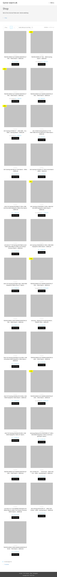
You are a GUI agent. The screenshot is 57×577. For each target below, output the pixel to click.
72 (50, 27)
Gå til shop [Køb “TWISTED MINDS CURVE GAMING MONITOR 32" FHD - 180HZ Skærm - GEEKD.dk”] (15, 328)
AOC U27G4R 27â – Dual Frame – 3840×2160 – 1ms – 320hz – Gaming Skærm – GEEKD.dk (41, 472)
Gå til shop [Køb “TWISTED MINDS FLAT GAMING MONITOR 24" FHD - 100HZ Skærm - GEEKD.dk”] (41, 101)
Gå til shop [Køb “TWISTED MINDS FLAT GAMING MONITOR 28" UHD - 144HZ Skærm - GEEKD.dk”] (15, 479)
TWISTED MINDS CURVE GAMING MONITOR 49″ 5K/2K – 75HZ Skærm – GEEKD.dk (15, 548)
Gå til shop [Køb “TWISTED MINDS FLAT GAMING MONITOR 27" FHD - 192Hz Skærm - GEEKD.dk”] (41, 291)
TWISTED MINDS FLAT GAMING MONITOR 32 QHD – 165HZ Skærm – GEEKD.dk (42, 358)
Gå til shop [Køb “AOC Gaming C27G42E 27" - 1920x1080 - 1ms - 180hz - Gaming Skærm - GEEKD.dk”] (15, 138)
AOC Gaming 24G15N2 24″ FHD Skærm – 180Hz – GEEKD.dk (15, 170)
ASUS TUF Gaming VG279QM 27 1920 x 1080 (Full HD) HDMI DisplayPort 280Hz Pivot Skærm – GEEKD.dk (15, 208)
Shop (6, 18)
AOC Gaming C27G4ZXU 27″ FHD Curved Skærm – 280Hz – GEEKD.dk (42, 170)
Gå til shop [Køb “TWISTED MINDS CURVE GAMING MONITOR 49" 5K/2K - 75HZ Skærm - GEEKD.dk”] (15, 554)
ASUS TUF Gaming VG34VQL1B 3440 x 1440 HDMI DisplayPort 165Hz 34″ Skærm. (15, 433)
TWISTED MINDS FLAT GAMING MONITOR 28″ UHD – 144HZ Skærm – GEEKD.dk (15, 472)
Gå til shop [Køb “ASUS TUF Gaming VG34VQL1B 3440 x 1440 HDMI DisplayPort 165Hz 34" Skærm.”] (15, 440)
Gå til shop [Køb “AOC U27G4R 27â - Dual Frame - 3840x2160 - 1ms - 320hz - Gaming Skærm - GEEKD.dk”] (41, 479)
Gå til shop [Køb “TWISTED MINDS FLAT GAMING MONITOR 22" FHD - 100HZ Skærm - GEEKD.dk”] (15, 64)
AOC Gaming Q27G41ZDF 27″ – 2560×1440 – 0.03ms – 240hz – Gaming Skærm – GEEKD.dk (42, 509)
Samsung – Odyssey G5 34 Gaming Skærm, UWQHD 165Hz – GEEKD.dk (41, 321)
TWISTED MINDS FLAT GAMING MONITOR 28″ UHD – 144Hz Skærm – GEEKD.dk (41, 396)
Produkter (15, 55)
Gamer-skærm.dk (10, 2)
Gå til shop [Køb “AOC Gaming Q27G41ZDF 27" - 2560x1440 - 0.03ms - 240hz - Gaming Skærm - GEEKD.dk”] (41, 516)
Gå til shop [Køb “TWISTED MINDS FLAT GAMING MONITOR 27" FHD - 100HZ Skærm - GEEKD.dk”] (15, 101)
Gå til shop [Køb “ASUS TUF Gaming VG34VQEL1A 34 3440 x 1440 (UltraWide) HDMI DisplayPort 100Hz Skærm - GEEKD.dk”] (15, 366)
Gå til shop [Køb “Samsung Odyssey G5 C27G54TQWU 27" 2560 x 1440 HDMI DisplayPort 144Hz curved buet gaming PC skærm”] (41, 442)
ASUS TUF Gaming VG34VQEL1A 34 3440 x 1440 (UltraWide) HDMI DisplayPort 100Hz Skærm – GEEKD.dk (15, 359)
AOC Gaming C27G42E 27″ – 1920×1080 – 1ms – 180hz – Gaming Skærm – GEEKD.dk (15, 131)
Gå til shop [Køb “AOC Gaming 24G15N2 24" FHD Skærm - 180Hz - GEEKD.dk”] (15, 176)
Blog (31, 573)
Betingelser (35, 573)
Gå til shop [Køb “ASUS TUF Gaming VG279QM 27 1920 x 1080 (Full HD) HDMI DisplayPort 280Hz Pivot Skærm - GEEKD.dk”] (15, 215)
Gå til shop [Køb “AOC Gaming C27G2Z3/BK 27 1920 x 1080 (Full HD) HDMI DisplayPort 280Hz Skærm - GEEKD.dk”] (41, 215)
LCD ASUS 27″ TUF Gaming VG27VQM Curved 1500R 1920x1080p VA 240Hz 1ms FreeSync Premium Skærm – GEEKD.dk (15, 246)
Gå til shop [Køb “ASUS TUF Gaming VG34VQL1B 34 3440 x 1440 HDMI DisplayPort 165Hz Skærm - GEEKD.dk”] (15, 403)
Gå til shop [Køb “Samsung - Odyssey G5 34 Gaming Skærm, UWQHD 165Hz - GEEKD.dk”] (41, 328)
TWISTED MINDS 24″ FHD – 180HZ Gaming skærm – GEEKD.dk (41, 57)
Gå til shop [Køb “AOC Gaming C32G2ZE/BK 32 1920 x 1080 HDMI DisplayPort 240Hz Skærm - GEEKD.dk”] (41, 252)
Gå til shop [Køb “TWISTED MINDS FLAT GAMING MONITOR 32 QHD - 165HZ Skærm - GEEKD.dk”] (41, 365)
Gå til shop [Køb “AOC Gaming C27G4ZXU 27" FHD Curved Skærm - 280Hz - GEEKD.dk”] (41, 176)
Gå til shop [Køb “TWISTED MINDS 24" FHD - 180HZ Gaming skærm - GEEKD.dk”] (41, 64)
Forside (20, 573)
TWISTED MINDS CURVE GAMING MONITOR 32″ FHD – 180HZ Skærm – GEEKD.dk (15, 321)
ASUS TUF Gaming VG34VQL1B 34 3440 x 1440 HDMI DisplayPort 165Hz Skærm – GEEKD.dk (15, 396)
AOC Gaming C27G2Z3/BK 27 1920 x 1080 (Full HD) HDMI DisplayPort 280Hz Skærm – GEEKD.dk (41, 208)
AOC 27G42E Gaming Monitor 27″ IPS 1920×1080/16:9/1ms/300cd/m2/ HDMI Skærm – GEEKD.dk (42, 132)
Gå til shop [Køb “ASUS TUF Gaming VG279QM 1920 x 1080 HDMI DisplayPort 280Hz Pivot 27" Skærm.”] (15, 291)
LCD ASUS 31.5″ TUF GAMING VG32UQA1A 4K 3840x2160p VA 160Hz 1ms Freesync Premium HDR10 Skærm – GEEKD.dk (15, 510)
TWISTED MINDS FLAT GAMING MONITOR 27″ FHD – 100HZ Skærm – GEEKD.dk (15, 94)
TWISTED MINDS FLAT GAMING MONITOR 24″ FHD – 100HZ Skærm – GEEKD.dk (41, 94)
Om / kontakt (26, 573)
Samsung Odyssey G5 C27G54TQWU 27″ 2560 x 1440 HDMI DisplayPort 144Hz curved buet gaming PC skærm (41, 434)
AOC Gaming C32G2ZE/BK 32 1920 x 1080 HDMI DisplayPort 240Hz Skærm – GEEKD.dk (41, 245)
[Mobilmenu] (51, 3)
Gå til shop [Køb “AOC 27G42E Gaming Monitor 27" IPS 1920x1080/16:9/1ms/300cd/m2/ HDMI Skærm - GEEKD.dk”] (41, 139)
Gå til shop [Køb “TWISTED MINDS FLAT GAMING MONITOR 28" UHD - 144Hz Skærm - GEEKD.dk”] (41, 403)
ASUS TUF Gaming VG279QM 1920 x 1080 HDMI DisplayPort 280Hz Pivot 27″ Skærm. (15, 284)
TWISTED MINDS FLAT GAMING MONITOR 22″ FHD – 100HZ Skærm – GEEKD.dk (15, 57)
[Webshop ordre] (25, 27)
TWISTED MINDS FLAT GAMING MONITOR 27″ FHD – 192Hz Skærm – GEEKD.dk (41, 284)
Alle (53, 27)
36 (49, 27)
